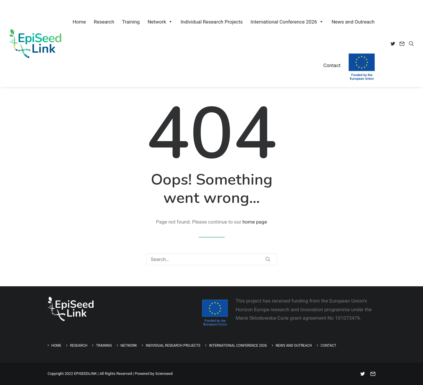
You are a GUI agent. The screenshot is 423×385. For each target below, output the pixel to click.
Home (79, 22)
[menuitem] (393, 43)
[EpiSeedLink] (35, 43)
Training (131, 22)
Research (104, 22)
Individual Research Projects (212, 22)
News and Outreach (352, 22)
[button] (393, 43)
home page (254, 222)
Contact (331, 65)
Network (160, 22)
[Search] (211, 259)
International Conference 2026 (287, 22)
